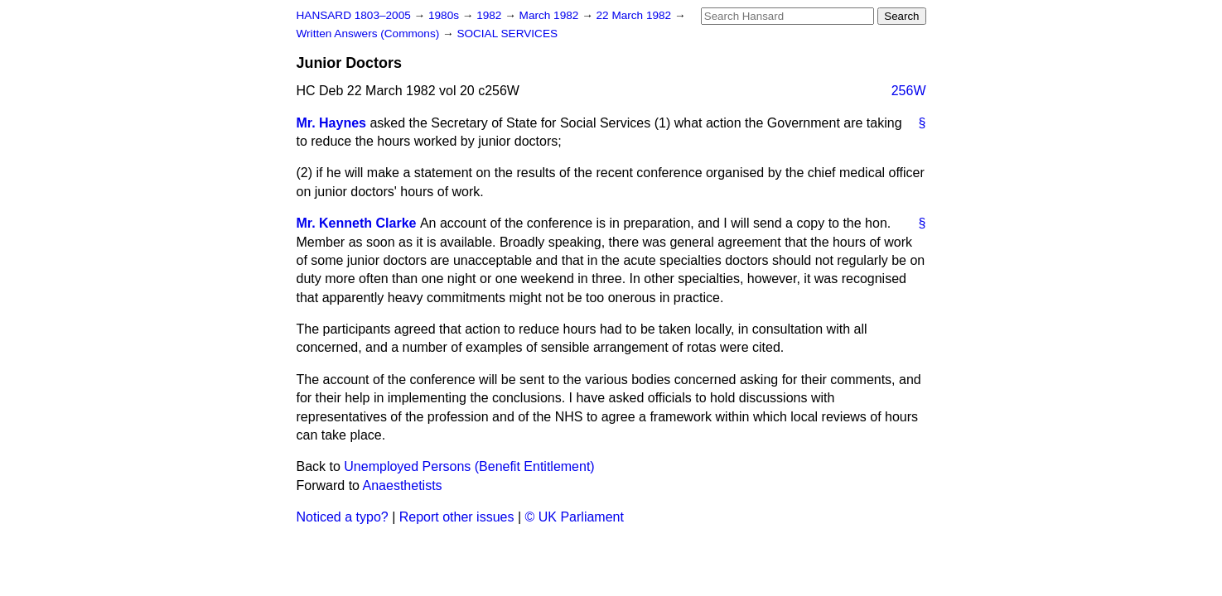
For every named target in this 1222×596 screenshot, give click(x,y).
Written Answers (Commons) (370, 33)
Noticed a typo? (343, 517)
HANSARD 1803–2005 (354, 15)
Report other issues (456, 517)
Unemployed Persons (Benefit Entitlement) (469, 466)
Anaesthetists (402, 485)
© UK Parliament (574, 517)
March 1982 (550, 15)
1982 (490, 15)
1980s (445, 15)
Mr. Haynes (331, 123)
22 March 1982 (635, 15)
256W (908, 91)
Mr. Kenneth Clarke (357, 223)
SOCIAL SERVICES (507, 33)
